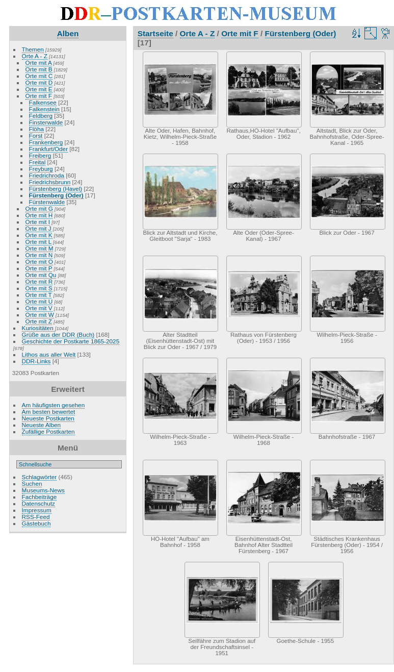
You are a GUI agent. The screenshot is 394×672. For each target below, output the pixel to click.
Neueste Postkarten (48, 418)
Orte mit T (38, 294)
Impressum (36, 510)
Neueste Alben (41, 424)
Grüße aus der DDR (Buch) (58, 334)
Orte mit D (39, 82)
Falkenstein (44, 109)
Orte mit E (38, 89)
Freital (37, 162)
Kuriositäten (38, 328)
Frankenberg (46, 142)
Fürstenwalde (47, 201)
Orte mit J (38, 228)
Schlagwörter (39, 477)
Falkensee (43, 102)
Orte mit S (38, 288)
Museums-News (43, 490)
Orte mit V (38, 308)
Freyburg (41, 168)
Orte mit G (39, 208)
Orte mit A (38, 62)
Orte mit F (38, 95)
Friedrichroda (46, 175)
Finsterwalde (46, 122)
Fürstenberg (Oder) (56, 195)
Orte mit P (38, 268)
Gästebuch (36, 523)
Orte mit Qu (41, 274)
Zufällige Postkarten (48, 431)
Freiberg (40, 155)
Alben (68, 33)
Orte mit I (37, 221)
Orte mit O (39, 261)
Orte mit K (38, 235)
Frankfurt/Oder (48, 148)
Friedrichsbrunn (50, 182)
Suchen (32, 483)
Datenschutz (38, 503)
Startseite (155, 33)
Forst (36, 135)
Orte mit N (39, 255)
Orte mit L (38, 241)
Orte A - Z (34, 56)
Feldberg (40, 115)
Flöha (36, 129)
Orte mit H (39, 215)
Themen (33, 49)
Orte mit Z (38, 321)
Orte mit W (39, 314)
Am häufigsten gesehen (53, 405)
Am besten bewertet (48, 411)
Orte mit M (39, 248)
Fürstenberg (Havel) (56, 188)
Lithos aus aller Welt (49, 354)
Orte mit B (38, 69)
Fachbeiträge (39, 496)
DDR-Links (36, 361)
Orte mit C (39, 75)
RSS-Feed (36, 516)
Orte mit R (39, 281)
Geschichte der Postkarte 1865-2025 (71, 341)
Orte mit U (39, 301)
